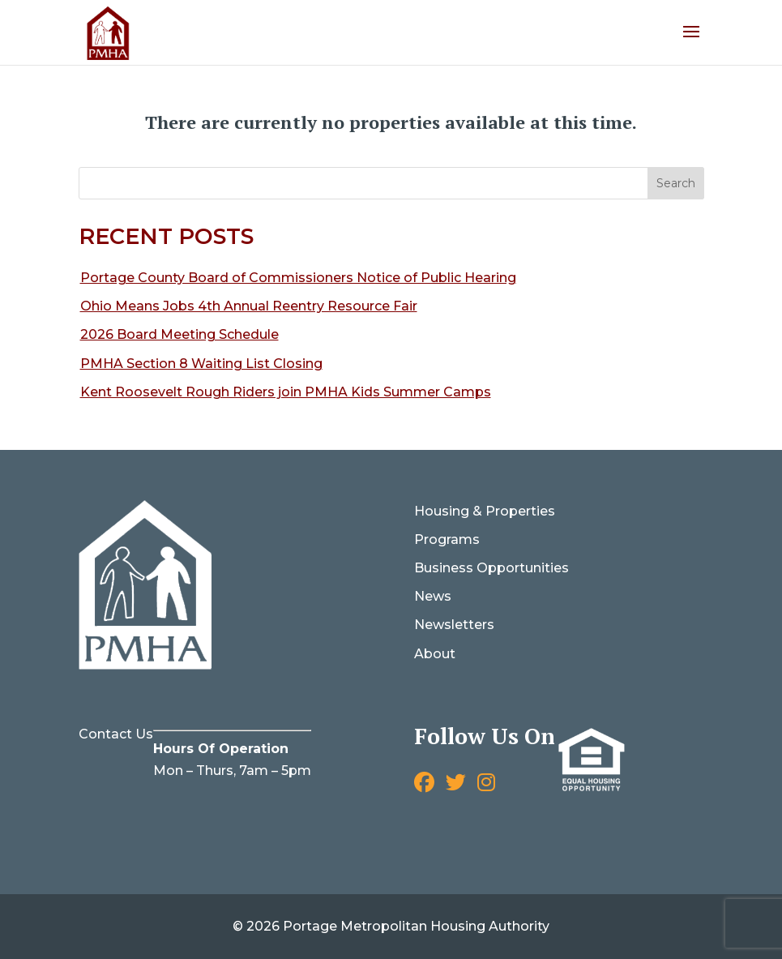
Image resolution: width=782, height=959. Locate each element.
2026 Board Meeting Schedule (179, 334)
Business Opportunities (491, 568)
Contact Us (116, 734)
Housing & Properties (484, 511)
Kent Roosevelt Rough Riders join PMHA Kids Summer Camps (285, 392)
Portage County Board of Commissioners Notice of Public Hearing (298, 277)
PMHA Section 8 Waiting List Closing (201, 363)
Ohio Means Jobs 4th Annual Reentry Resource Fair (248, 306)
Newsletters (454, 624)
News (432, 596)
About (434, 653)
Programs (447, 539)
